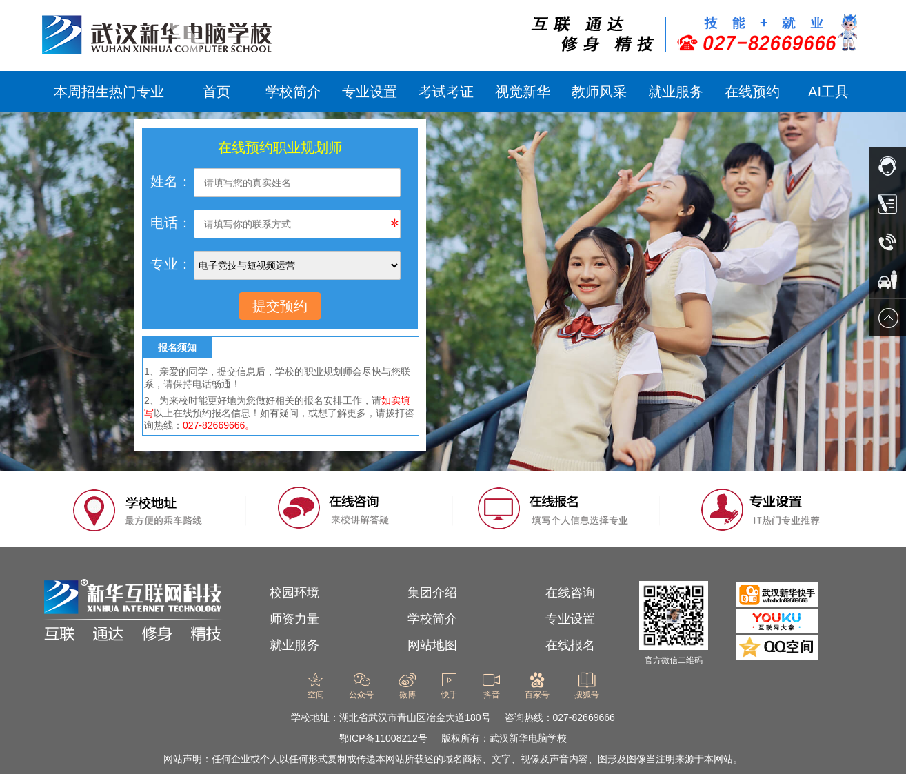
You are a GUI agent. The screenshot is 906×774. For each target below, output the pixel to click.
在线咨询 (570, 593)
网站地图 (432, 645)
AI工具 (828, 91)
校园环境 (294, 593)
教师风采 (599, 91)
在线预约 (752, 91)
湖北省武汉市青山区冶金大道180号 (414, 717)
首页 (216, 91)
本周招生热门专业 (109, 91)
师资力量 (294, 619)
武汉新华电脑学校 (528, 738)
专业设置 (369, 91)
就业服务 (675, 91)
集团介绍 (432, 593)
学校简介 (293, 91)
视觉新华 (522, 91)
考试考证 (446, 91)
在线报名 (570, 645)
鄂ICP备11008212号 (383, 738)
